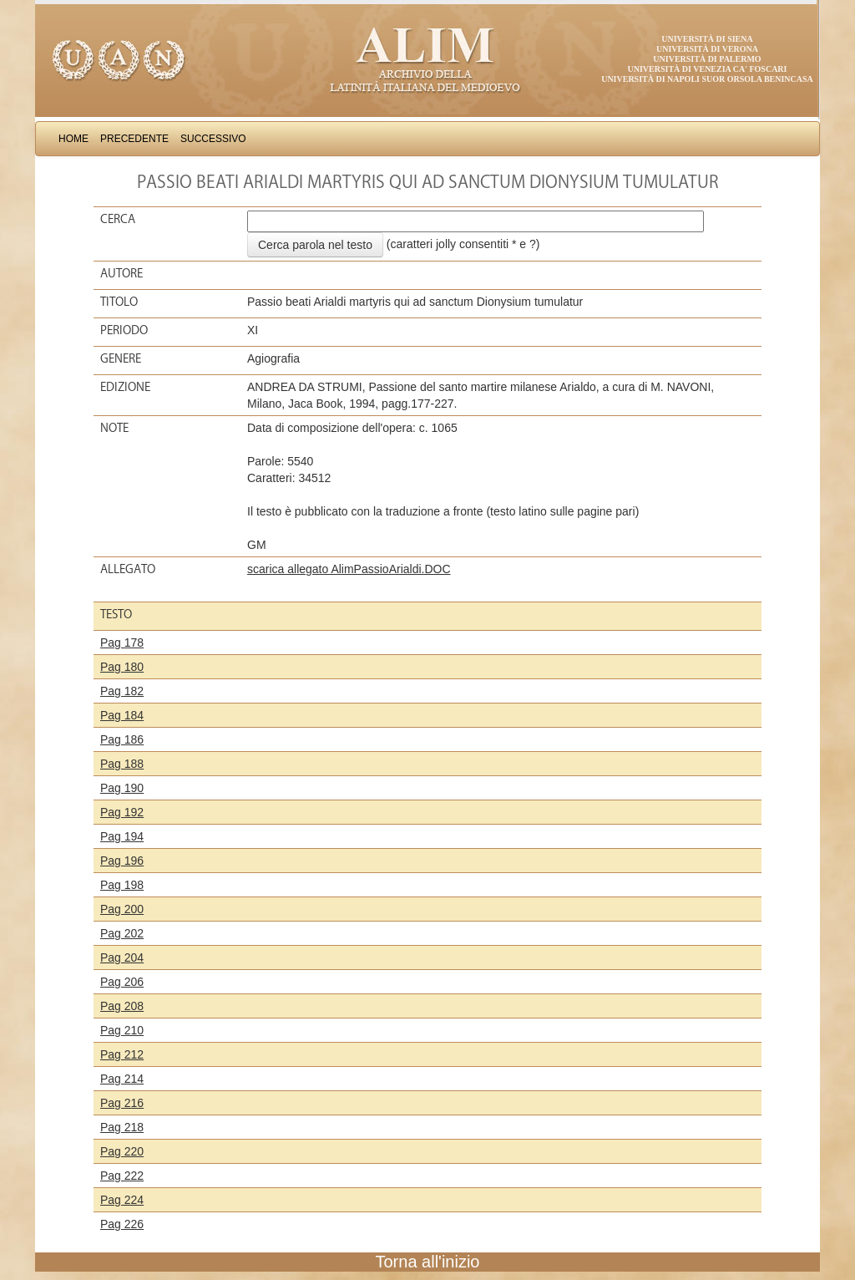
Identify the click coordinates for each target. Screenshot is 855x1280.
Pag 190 (122, 788)
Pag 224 (122, 1199)
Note (114, 428)
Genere (120, 358)
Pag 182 (122, 691)
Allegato (127, 569)
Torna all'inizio (428, 1261)
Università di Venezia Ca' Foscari (707, 69)
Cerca (117, 219)
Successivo (213, 139)
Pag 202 (122, 933)
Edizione (125, 387)
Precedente (134, 139)
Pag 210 (122, 1030)
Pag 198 (122, 884)
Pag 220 (122, 1151)
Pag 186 (122, 739)
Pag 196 (122, 860)
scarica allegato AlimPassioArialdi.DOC (349, 569)
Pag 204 (122, 957)
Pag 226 (122, 1224)
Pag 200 (122, 909)
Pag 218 (122, 1127)
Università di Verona (707, 48)
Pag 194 (122, 836)
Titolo (119, 301)
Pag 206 (122, 981)
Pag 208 (122, 1006)
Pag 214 (122, 1078)
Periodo (124, 330)
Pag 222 (122, 1175)
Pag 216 (122, 1103)
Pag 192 (122, 812)
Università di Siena (706, 38)
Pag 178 (122, 642)
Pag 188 (122, 763)
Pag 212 (122, 1054)
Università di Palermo (707, 58)
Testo (116, 614)
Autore (121, 273)
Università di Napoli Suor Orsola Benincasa (707, 79)
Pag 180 (122, 666)
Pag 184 (122, 715)
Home (73, 139)
